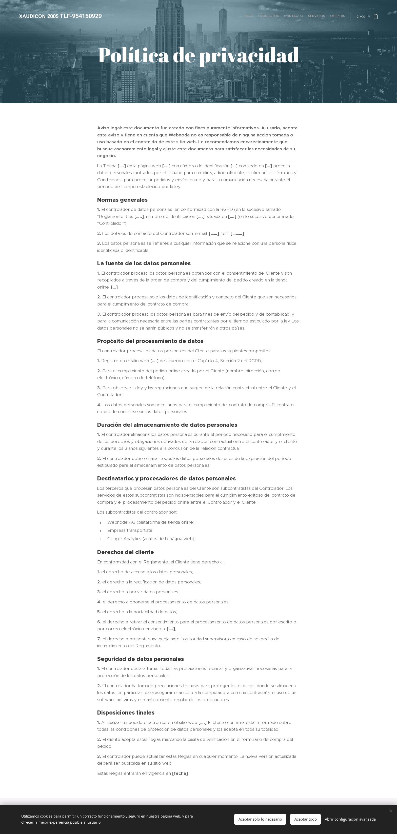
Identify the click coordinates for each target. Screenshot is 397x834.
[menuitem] (325, 16)
